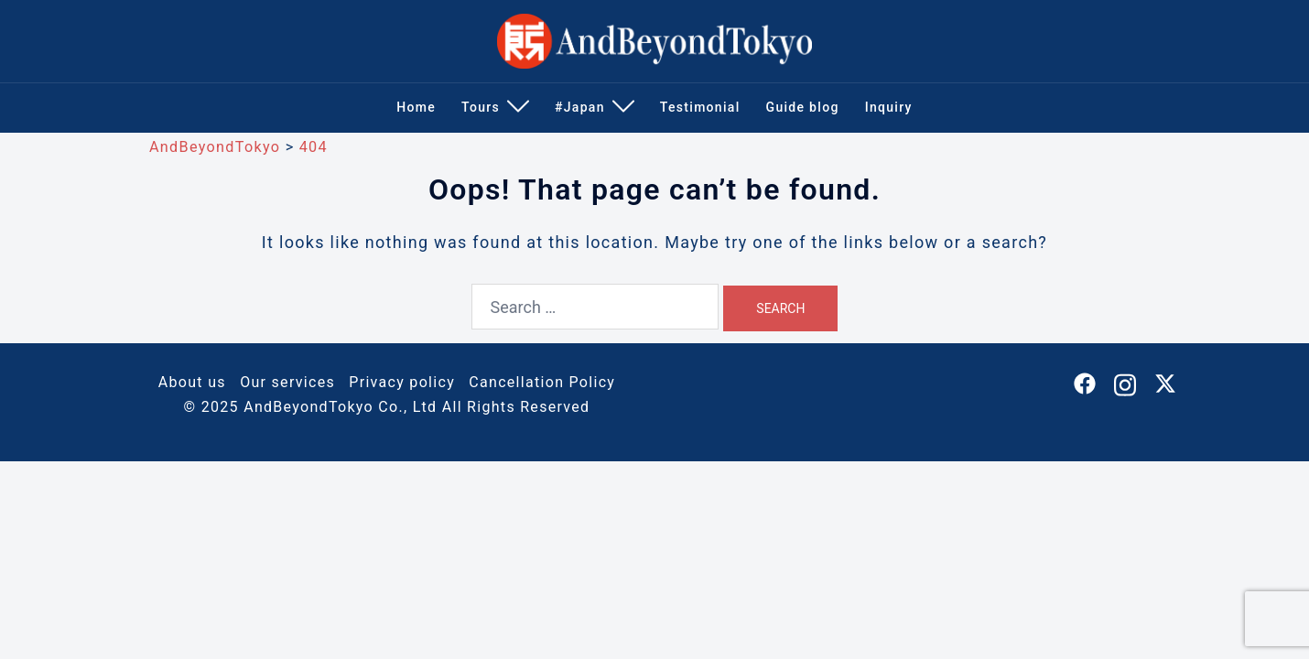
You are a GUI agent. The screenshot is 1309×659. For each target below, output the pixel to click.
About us (192, 382)
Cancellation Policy (542, 382)
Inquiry (889, 107)
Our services (287, 382)
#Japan (580, 107)
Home (416, 107)
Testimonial (700, 107)
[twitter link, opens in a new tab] (1165, 382)
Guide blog (802, 107)
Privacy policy (402, 382)
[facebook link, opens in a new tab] (1085, 382)
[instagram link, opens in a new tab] (1125, 382)
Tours (480, 107)
